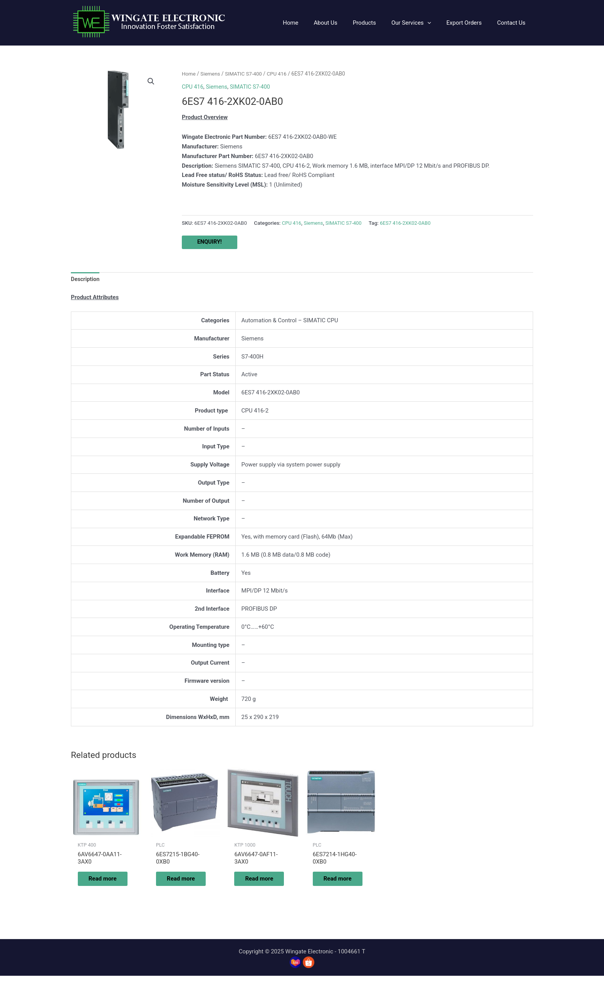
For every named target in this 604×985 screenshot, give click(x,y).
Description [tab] (86, 279)
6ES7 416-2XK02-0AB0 (409, 222)
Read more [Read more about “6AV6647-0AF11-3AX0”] (256, 883)
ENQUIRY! (210, 242)
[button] (151, 82)
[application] (437, 22)
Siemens (211, 74)
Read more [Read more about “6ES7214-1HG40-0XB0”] (335, 883)
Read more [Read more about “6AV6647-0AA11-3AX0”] (100, 883)
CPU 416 (279, 74)
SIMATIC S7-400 (245, 74)
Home (189, 74)
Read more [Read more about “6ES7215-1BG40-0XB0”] (178, 883)
